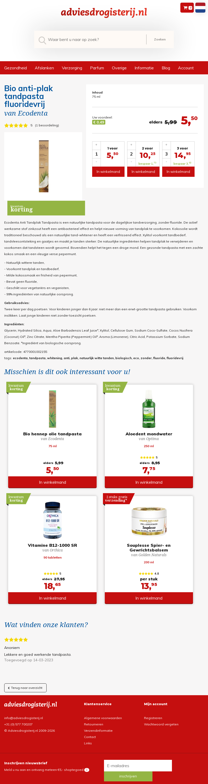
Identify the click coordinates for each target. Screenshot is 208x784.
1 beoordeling (47, 125)
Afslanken (44, 67)
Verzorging (72, 67)
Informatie (144, 67)
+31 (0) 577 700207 (18, 720)
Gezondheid (15, 67)
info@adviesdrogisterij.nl (23, 714)
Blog (166, 67)
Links (88, 739)
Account (186, 67)
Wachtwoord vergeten (161, 720)
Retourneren (93, 720)
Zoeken (160, 39)
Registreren (153, 714)
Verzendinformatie (98, 726)
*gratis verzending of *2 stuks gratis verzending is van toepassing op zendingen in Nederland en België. (104, 780)
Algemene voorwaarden (103, 714)
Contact (90, 733)
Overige (119, 67)
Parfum (97, 67)
